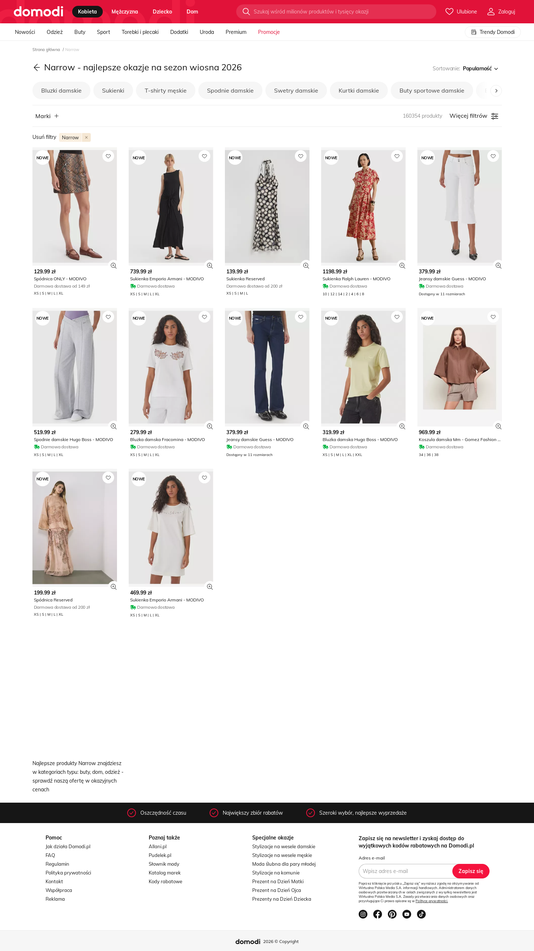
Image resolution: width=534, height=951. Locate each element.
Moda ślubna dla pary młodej (284, 864)
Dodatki (179, 32)
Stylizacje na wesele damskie (283, 846)
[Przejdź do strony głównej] (38, 11)
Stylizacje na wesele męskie (282, 855)
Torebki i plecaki (140, 32)
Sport (103, 32)
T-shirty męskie (166, 90)
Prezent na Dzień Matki (278, 881)
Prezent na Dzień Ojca (276, 890)
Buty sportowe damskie (431, 90)
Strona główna (46, 49)
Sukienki (113, 90)
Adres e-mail (372, 858)
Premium (236, 32)
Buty (79, 32)
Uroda (207, 32)
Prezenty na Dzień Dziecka (281, 899)
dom (192, 11)
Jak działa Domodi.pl (68, 846)
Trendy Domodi (493, 32)
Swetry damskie (296, 90)
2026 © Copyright (281, 941)
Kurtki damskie (359, 90)
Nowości (25, 32)
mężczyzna (125, 11)
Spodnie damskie (230, 90)
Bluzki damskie (61, 90)
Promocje (269, 32)
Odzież (55, 32)
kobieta (87, 11)
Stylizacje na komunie (276, 873)
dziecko (162, 11)
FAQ (50, 855)
